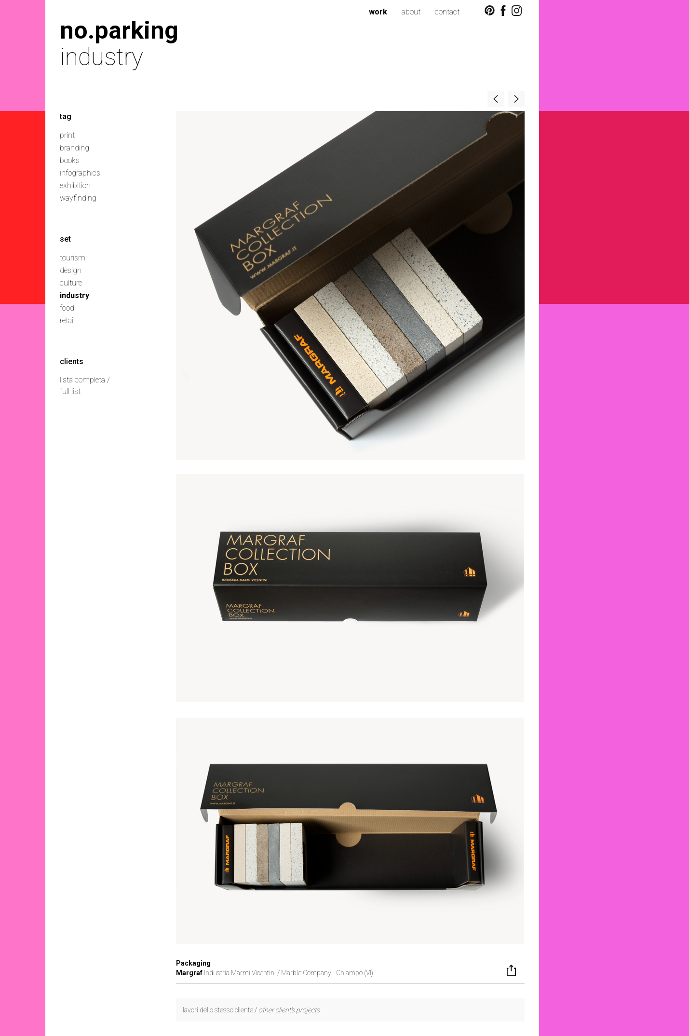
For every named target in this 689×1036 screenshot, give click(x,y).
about (411, 11)
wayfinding (78, 198)
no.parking (119, 30)
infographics (80, 172)
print (67, 135)
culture (71, 282)
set (65, 239)
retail (67, 320)
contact (447, 11)
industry (74, 295)
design (70, 270)
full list (70, 391)
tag (65, 116)
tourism (72, 257)
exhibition (75, 185)
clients (71, 361)
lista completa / (85, 379)
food (67, 308)
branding (74, 147)
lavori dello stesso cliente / (251, 1010)
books (70, 160)
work (378, 11)
